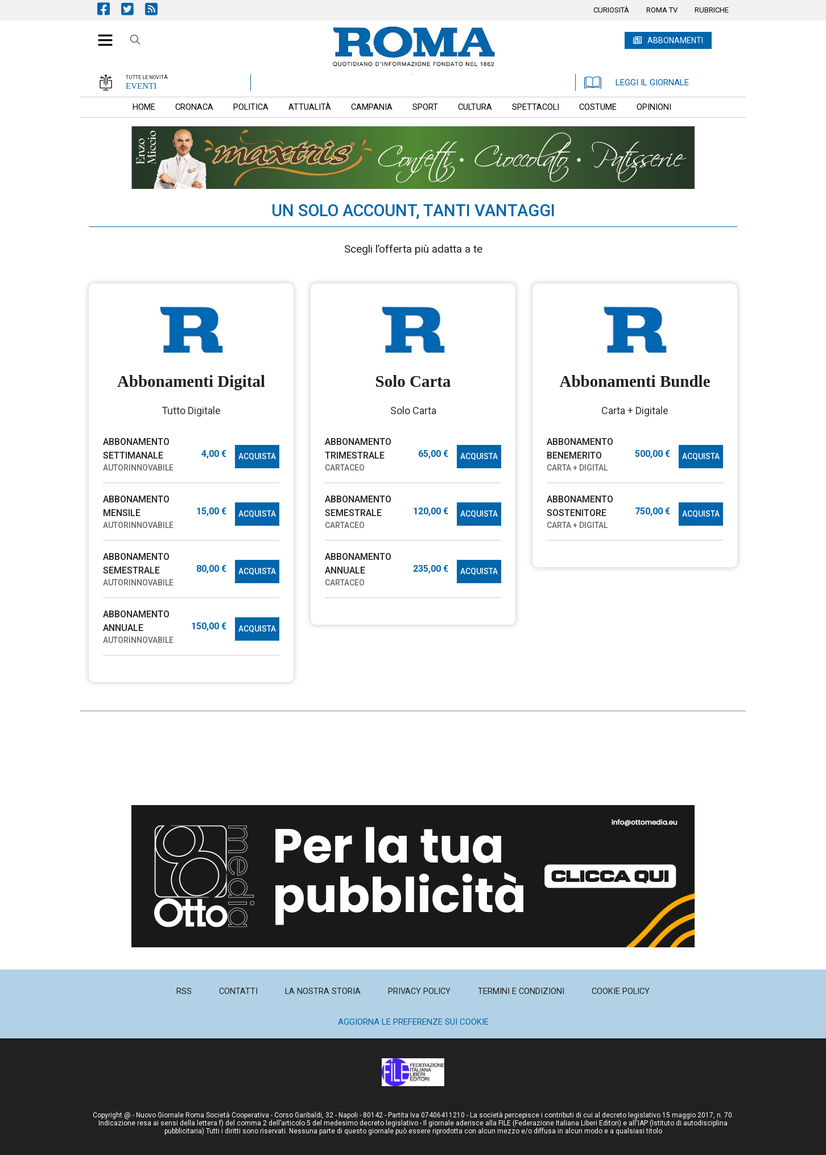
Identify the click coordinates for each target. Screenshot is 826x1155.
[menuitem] (611, 10)
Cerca (135, 41)
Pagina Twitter (133, 9)
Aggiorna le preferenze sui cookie (413, 1022)
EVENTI (141, 85)
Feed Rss (157, 9)
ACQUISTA (257, 456)
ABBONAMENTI (675, 40)
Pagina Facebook (109, 9)
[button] (101, 34)
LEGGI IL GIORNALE (636, 82)
